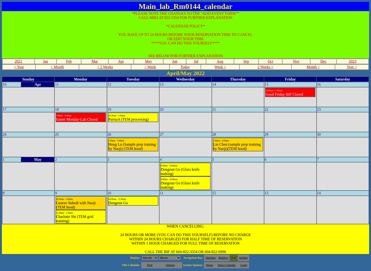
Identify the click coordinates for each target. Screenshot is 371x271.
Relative (223, 257)
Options (170, 265)
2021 (18, 61)
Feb (69, 61)
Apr (121, 61)
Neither (243, 257)
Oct (270, 61)
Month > (313, 67)
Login (243, 265)
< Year (19, 67)
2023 (352, 61)
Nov (296, 61)
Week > (220, 67)
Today (185, 67)
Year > (352, 67)
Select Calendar (227, 265)
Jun (174, 61)
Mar (95, 61)
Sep (246, 61)
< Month (57, 67)
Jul (196, 61)
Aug (220, 61)
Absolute (210, 257)
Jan (45, 61)
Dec (323, 61)
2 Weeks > (266, 67)
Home (209, 265)
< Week (150, 67)
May (148, 61)
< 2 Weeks (105, 67)
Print (149, 265)
